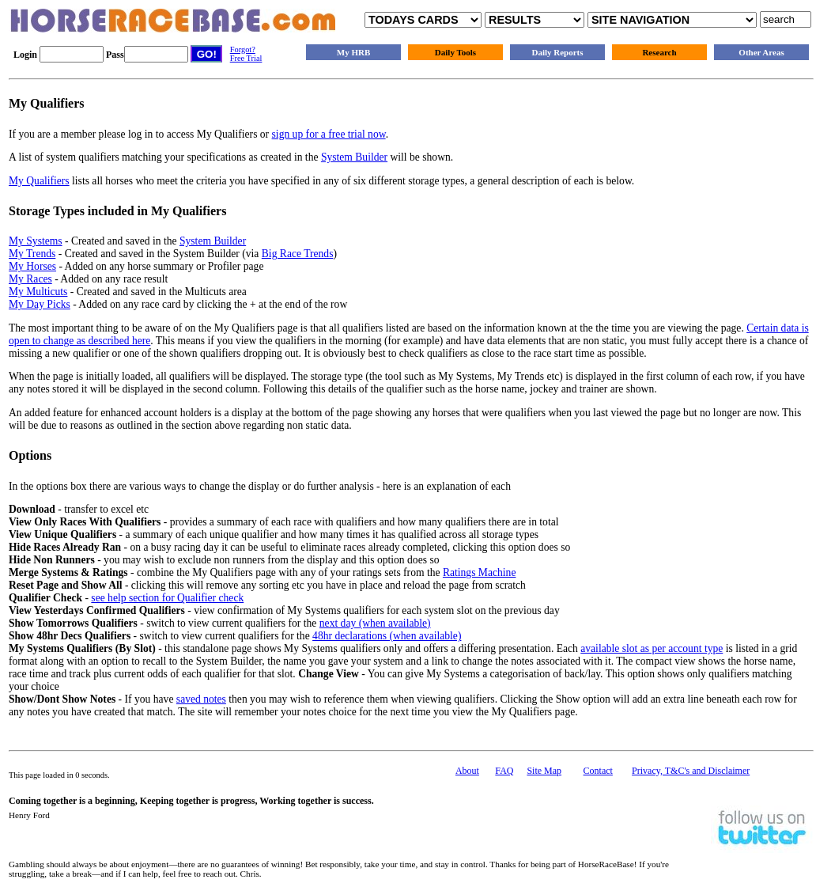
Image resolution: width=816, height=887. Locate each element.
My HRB (353, 52)
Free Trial (246, 58)
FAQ (504, 770)
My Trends (32, 254)
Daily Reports (557, 52)
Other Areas (761, 52)
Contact (598, 770)
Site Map (544, 770)
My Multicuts (38, 292)
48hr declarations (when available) (386, 636)
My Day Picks (39, 304)
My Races (30, 279)
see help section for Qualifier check (167, 598)
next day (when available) (375, 623)
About (467, 770)
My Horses (32, 266)
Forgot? (242, 49)
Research (659, 52)
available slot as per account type (651, 648)
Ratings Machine (479, 572)
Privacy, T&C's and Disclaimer (691, 770)
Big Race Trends (298, 254)
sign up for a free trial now (329, 134)
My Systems (35, 241)
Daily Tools (455, 52)
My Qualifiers (39, 181)
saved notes (201, 699)
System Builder (354, 157)
